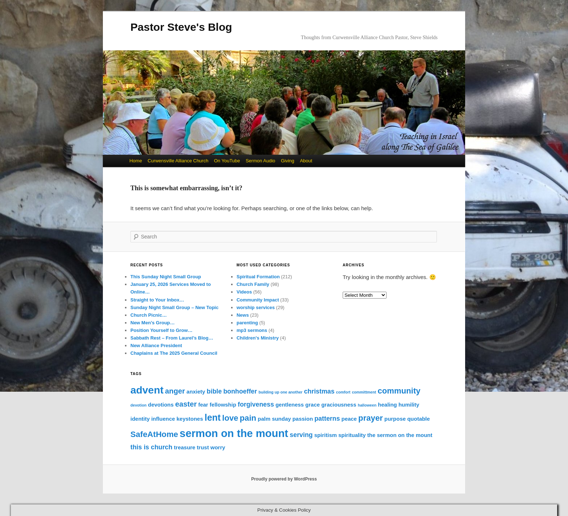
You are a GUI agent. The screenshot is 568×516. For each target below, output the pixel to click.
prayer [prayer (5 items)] (370, 418)
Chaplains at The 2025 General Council (173, 353)
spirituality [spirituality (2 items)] (352, 435)
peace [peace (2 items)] (348, 419)
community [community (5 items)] (399, 390)
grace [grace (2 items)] (312, 404)
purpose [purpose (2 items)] (395, 419)
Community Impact (258, 300)
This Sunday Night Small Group (165, 276)
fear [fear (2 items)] (203, 404)
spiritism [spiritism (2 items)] (325, 435)
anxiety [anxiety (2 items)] (196, 391)
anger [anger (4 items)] (175, 391)
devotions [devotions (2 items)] (161, 404)
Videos (244, 292)
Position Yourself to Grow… (161, 330)
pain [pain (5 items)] (248, 418)
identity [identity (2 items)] (140, 419)
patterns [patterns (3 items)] (327, 418)
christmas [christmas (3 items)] (319, 391)
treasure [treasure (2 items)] (184, 447)
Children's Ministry (258, 338)
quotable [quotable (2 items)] (418, 419)
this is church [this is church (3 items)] (151, 447)
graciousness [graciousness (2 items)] (338, 404)
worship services (256, 307)
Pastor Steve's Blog (181, 27)
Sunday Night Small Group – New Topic (174, 307)
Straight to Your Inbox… (157, 300)
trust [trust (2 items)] (203, 447)
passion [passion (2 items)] (302, 419)
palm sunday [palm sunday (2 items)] (274, 419)
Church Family (253, 284)
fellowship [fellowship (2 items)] (223, 404)
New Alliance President (156, 345)
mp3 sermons (252, 330)
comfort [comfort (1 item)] (343, 392)
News (243, 315)
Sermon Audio (260, 160)
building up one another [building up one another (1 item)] (280, 392)
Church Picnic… (148, 315)
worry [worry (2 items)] (217, 447)
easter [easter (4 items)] (186, 404)
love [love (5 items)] (230, 418)
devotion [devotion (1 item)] (138, 405)
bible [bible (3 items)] (214, 391)
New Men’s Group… (152, 322)
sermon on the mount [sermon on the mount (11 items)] (234, 433)
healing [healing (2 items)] (387, 404)
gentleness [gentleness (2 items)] (289, 404)
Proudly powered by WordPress (284, 479)
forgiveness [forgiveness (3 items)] (256, 404)
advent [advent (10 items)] (146, 390)
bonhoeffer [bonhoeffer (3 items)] (240, 391)
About (306, 160)
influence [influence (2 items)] (163, 419)
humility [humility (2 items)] (408, 404)
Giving (287, 160)
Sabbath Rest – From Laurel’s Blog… (171, 338)
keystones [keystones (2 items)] (189, 419)
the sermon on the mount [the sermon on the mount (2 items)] (400, 435)
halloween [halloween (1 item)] (367, 405)
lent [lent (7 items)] (213, 417)
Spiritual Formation (258, 276)
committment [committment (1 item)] (364, 392)
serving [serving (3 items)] (301, 434)
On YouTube (227, 160)
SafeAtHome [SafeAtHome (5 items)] (154, 434)
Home (135, 160)
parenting (247, 322)
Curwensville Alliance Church (178, 160)
